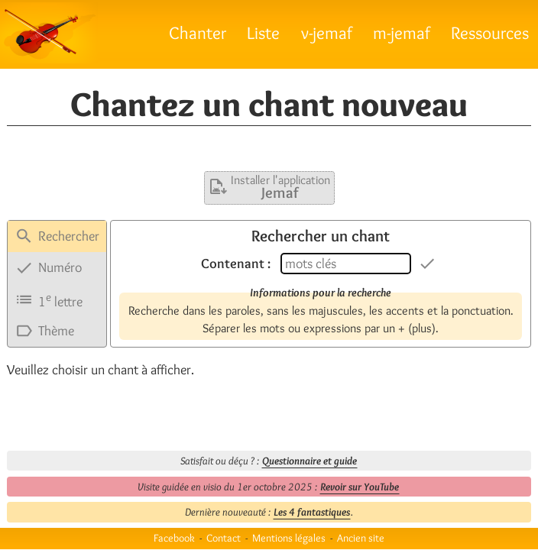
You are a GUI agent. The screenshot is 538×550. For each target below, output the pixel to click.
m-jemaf (401, 32)
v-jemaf (326, 32)
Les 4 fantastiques (312, 512)
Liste (263, 32)
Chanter (197, 32)
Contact (223, 538)
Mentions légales (289, 538)
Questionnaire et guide (309, 460)
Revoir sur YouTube (359, 486)
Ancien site (360, 538)
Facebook (174, 538)
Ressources (490, 32)
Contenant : (236, 263)
